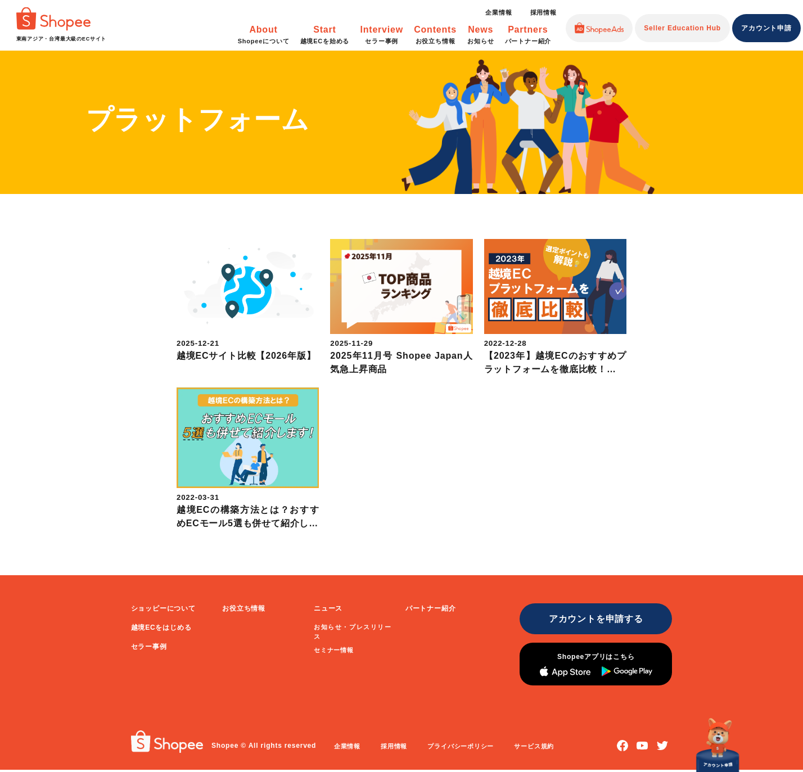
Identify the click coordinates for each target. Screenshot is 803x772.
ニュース (328, 608)
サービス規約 (537, 748)
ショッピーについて (163, 608)
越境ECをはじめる (161, 627)
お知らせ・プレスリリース (352, 631)
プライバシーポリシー (463, 748)
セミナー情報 (334, 650)
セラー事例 (149, 647)
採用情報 (543, 12)
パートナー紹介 (430, 608)
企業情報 (498, 12)
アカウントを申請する (593, 619)
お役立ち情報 (243, 608)
